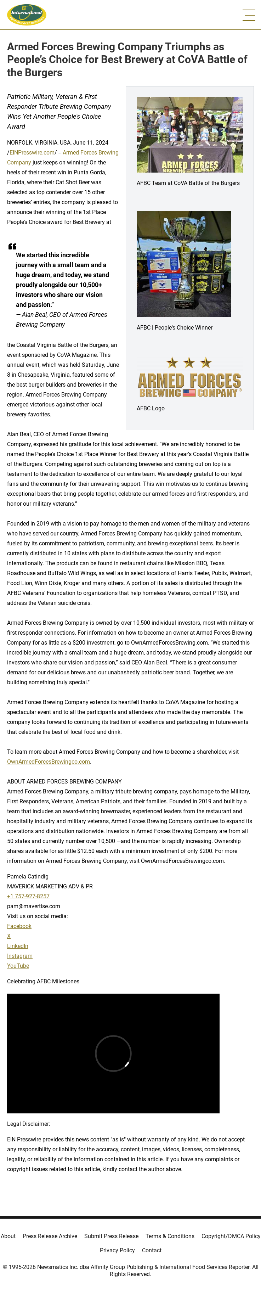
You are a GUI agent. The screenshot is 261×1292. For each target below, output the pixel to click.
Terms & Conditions (170, 1236)
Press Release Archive (50, 1236)
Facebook (19, 926)
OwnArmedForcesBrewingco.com (48, 761)
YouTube (18, 965)
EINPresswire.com (32, 152)
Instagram (20, 956)
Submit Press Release (111, 1236)
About (8, 1236)
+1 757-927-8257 (28, 896)
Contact (151, 1250)
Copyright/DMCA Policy (231, 1236)
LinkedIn (17, 946)
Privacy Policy (117, 1250)
